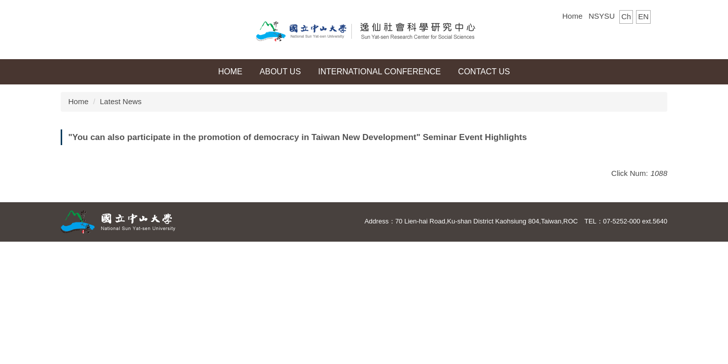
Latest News (121, 101)
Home (572, 16)
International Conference (379, 71)
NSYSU (601, 16)
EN (643, 16)
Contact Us (484, 71)
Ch (626, 16)
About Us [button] (280, 71)
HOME (230, 71)
